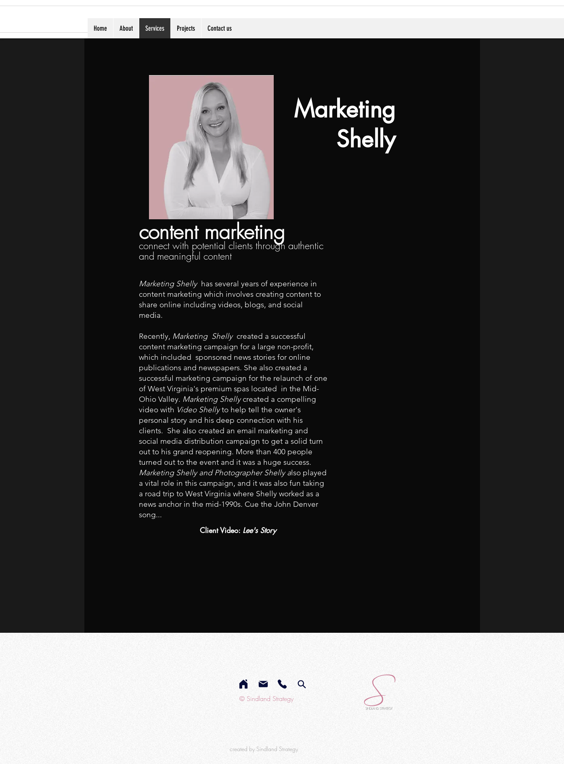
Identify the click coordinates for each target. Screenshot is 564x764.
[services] (302, 684)
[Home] (243, 684)
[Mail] (263, 684)
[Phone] (282, 684)
